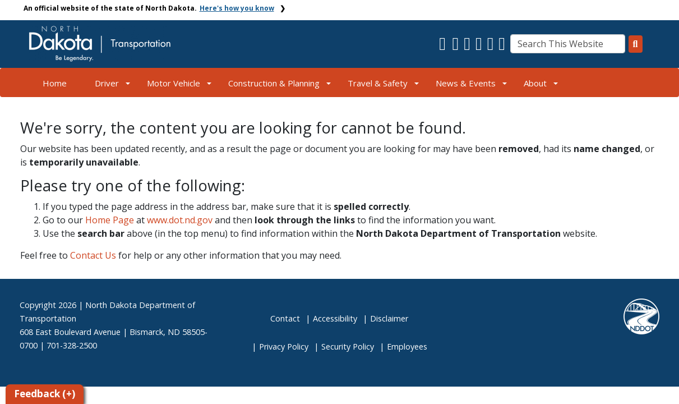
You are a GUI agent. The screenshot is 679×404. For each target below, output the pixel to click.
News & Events (466, 83)
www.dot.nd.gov (180, 220)
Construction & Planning (274, 83)
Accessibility (335, 318)
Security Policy (347, 346)
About (535, 83)
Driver (107, 83)
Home (55, 83)
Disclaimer (389, 318)
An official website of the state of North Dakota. (149, 8)
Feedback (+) (44, 393)
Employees (407, 346)
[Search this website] (636, 44)
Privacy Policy (283, 346)
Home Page (109, 220)
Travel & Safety (378, 83)
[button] (444, 46)
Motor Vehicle (173, 83)
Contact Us (93, 255)
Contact (285, 318)
